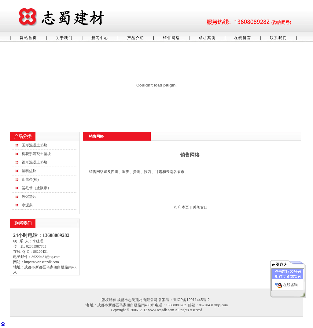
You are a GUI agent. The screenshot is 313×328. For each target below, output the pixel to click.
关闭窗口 (200, 207)
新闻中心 (100, 38)
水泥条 (27, 205)
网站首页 (28, 38)
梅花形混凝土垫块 (36, 154)
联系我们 (278, 38)
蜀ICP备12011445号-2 (191, 300)
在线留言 (242, 38)
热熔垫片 (29, 196)
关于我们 (64, 38)
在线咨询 (290, 284)
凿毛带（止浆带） (36, 188)
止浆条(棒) (30, 179)
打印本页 (181, 207)
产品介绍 (135, 38)
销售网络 (171, 38)
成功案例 (207, 38)
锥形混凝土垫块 (34, 162)
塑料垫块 (29, 171)
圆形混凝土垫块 (34, 145)
